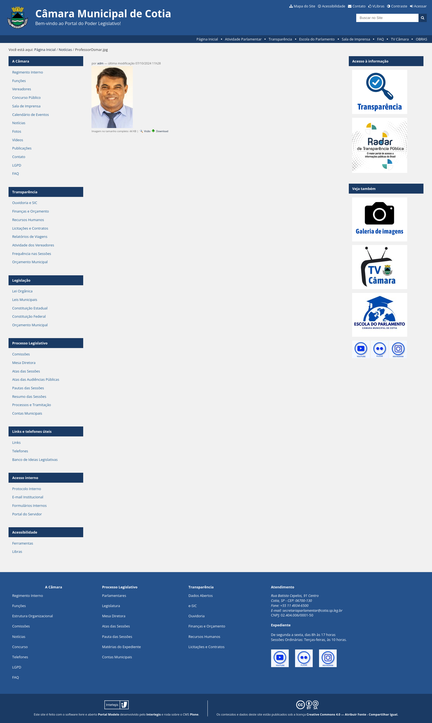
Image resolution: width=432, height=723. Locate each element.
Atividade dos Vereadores (33, 245)
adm (100, 63)
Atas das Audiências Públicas (35, 379)
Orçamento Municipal (30, 261)
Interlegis (153, 714)
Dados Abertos (200, 595)
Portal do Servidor (27, 514)
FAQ (380, 39)
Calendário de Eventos (30, 114)
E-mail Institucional (27, 496)
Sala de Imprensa (356, 39)
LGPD (16, 165)
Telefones (20, 451)
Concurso (20, 646)
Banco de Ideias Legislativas (35, 459)
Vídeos (17, 139)
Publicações (21, 148)
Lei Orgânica (22, 291)
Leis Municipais (24, 299)
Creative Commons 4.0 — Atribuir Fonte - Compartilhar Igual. (352, 714)
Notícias (65, 49)
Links (16, 442)
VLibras (378, 6)
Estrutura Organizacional (32, 615)
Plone (194, 714)
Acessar (420, 6)
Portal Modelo (108, 714)
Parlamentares (114, 595)
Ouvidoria (196, 615)
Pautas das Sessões (28, 387)
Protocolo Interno (26, 488)
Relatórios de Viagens (29, 236)
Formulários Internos (29, 505)
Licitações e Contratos (30, 228)
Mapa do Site (304, 6)
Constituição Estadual (29, 308)
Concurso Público (26, 97)
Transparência (280, 39)
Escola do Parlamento (317, 39)
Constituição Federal (29, 316)
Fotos (16, 131)
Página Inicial (207, 39)
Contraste (399, 6)
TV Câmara (400, 39)
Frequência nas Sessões (31, 253)
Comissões (21, 354)
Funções (19, 80)
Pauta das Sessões (117, 636)
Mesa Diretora (24, 362)
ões (19, 605)
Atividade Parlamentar (243, 39)
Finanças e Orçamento (30, 211)
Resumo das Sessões (29, 396)
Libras (17, 551)
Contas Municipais (27, 413)
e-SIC (192, 605)
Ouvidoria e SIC (24, 202)
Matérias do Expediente (121, 646)
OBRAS (421, 39)
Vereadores (21, 88)
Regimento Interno (27, 72)
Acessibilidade (333, 6)
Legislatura (111, 605)
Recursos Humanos (28, 219)
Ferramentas (22, 543)
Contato (359, 6)
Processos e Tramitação (31, 404)
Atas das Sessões (26, 371)
